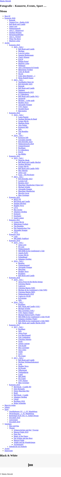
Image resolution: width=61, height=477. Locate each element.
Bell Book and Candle (17, 24)
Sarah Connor (19, 218)
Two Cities (22, 350)
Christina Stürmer (24, 339)
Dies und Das (14, 426)
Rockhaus (21, 148)
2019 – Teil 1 (18, 243)
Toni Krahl (22, 346)
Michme (21, 51)
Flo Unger (22, 356)
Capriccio (21, 286)
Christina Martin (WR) (26, 288)
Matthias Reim (23, 123)
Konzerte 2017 (14, 325)
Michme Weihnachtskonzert (28, 362)
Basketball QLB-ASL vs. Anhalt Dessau (24, 416)
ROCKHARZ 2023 (25, 179)
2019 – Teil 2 (18, 261)
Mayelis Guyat (23, 193)
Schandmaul (22, 257)
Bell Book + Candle (21, 395)
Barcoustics (22, 111)
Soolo (20, 341)
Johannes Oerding (20, 212)
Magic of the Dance (21, 436)
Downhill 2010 (14, 422)
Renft (16, 393)
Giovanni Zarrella (24, 140)
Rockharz (21, 273)
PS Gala (21, 247)
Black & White (10, 405)
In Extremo (22, 298)
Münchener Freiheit (25, 70)
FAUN (20, 59)
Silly (20, 129)
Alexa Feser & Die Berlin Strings (30, 282)
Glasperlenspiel (24, 146)
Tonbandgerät (23, 372)
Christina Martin (24, 284)
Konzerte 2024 (14, 113)
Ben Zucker (18, 210)
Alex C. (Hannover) (16, 30)
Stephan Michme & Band (27, 119)
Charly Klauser (23, 57)
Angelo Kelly (23, 253)
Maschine (21, 269)
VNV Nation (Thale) (25, 313)
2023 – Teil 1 (18, 177)
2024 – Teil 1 (18, 135)
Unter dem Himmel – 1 (26, 76)
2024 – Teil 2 (18, 115)
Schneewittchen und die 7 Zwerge (26, 430)
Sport (7, 409)
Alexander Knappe (25, 105)
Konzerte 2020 (14, 234)
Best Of (7, 16)
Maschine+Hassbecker (26, 191)
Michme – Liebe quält (26, 100)
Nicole (20, 74)
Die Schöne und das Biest (23, 438)
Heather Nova (23, 103)
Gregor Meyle (23, 121)
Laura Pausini (23, 117)
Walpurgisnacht (15, 28)
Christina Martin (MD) (26, 292)
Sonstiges (8, 424)
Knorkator (17, 216)
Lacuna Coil (22, 181)
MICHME (22, 376)
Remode (12, 20)
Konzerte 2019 (14, 241)
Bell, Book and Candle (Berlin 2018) (31, 323)
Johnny (7, 407)
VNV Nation (23, 107)
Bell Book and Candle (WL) (28, 96)
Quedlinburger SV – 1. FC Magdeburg (23, 411)
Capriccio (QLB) (24, 296)
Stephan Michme (15, 33)
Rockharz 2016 (19, 401)
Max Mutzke (23, 171)
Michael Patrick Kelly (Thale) (29, 315)
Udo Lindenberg (24, 337)
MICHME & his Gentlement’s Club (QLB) (34, 317)
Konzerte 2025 (14, 45)
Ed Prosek (22, 368)
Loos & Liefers (23, 53)
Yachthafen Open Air (26, 82)
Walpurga (21, 65)
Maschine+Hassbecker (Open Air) (30, 185)
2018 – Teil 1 (18, 280)
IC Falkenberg (23, 94)
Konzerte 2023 (14, 156)
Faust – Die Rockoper (26, 175)
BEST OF (17, 199)
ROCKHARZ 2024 (25, 142)
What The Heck (15, 39)
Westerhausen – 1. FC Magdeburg (21, 414)
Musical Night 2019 (21, 432)
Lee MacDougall (24, 335)
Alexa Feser (22, 333)
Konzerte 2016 (14, 385)
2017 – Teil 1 (18, 327)
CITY (16, 208)
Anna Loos (13, 26)
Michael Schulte (24, 187)
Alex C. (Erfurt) (15, 37)
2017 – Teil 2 (18, 358)
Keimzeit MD (23, 127)
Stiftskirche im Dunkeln (18, 446)
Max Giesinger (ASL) (26, 311)
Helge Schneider (20, 403)
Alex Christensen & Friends (28, 68)
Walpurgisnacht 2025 (26, 92)
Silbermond (22, 370)
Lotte (16, 236)
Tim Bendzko (23, 131)
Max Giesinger (23, 195)
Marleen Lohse (14, 41)
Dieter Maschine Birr (21, 391)
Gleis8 (16, 399)
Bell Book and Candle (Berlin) (29, 162)
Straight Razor (23, 109)
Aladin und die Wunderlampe (24, 442)
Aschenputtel (18, 444)
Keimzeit (17, 214)
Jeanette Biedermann (26, 55)
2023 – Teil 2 (18, 158)
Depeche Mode (23, 160)
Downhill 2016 (14, 418)
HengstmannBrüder (16, 35)
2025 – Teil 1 (18, 80)
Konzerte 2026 (10, 18)
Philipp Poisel (23, 61)
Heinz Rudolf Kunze (25, 78)
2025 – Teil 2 (18, 47)
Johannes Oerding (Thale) (27, 319)
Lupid (20, 374)
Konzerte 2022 (14, 197)
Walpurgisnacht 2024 (26, 144)
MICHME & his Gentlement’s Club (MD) (33, 321)
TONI (20, 352)
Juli (19, 133)
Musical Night (19, 440)
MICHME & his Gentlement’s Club (31, 251)
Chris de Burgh (23, 72)
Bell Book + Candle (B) (22, 387)
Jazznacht (21, 98)
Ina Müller (22, 154)
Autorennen (13, 420)
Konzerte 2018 (14, 278)
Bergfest (21, 263)
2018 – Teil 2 (18, 302)
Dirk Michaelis (19, 389)
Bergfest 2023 (23, 183)
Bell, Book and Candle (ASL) (29, 306)
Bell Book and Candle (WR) (28, 168)
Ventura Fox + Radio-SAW (19, 22)
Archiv (7, 43)
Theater (12, 428)
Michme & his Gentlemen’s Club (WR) (32, 290)
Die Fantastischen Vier (22, 228)
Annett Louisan (24, 344)
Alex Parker (22, 125)
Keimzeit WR (23, 138)
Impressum (9, 451)
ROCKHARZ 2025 (25, 84)
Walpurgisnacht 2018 (26, 294)
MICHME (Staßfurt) (21, 238)
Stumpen (21, 90)
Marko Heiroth (5, 1)
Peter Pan (17, 434)
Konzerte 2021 (14, 220)
